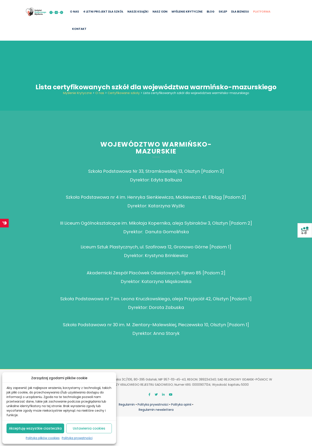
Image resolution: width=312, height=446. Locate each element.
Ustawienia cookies (89, 428)
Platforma (261, 11)
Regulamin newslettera (156, 410)
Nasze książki (137, 11)
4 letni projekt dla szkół (103, 11)
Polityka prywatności (77, 438)
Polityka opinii (181, 404)
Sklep (223, 11)
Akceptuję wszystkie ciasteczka (35, 428)
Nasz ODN (160, 11)
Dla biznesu (240, 11)
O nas (74, 11)
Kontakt (79, 29)
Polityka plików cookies (43, 438)
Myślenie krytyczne (187, 11)
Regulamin (127, 404)
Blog (210, 11)
